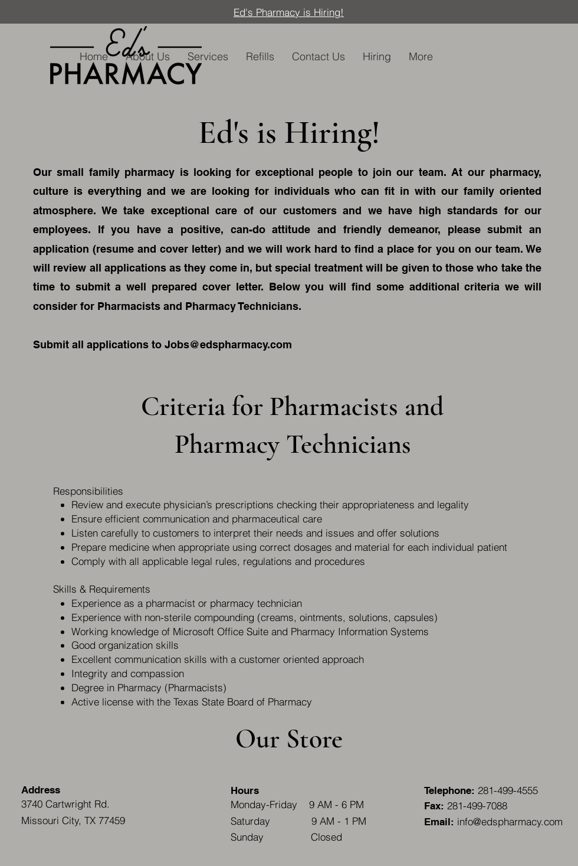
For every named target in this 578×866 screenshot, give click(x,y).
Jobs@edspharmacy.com (228, 344)
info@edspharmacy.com (510, 821)
